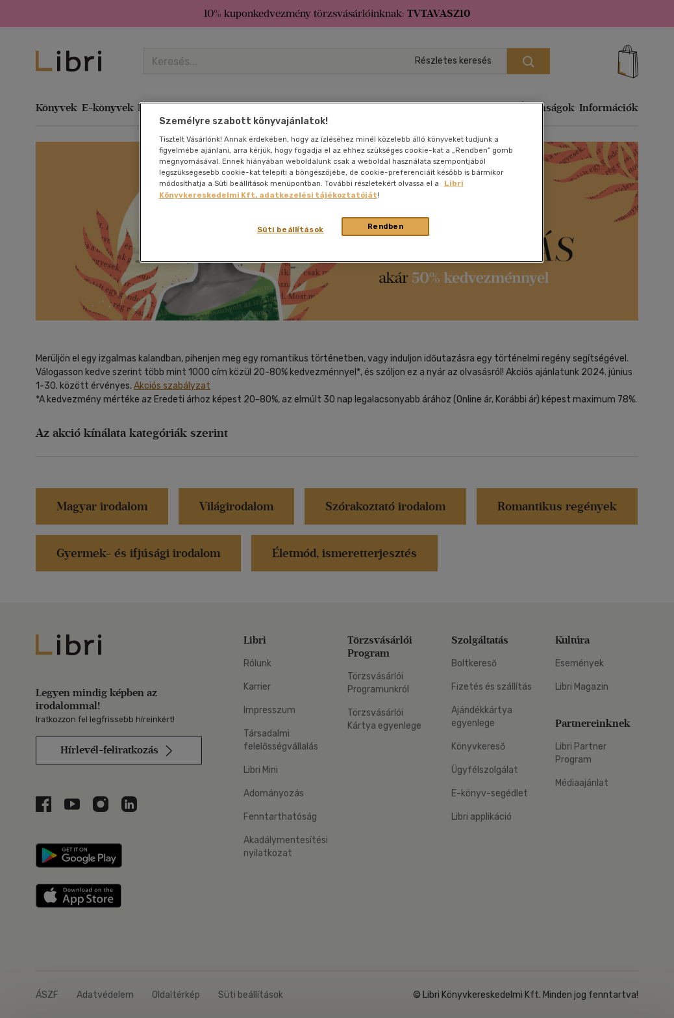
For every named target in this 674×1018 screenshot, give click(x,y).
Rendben (386, 226)
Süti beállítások (290, 229)
